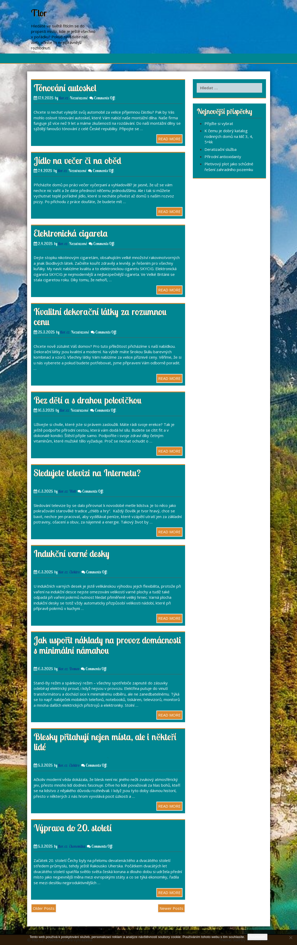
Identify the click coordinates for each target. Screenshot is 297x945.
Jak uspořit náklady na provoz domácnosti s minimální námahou (107, 645)
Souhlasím (257, 937)
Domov (74, 668)
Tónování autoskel (65, 87)
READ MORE (169, 138)
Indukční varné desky (72, 553)
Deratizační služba (220, 149)
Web (72, 491)
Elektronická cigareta (71, 233)
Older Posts (44, 908)
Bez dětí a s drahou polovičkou (88, 400)
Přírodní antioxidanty (222, 156)
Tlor (39, 13)
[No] (290, 937)
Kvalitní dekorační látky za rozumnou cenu (100, 317)
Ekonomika (77, 846)
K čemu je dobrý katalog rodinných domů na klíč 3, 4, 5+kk (228, 136)
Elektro (74, 572)
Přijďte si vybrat (218, 123)
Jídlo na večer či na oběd (77, 160)
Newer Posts (171, 908)
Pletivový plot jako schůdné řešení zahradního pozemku (228, 166)
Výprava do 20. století (73, 827)
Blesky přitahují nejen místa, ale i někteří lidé (105, 742)
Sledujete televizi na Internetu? (87, 472)
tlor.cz (63, 97)
